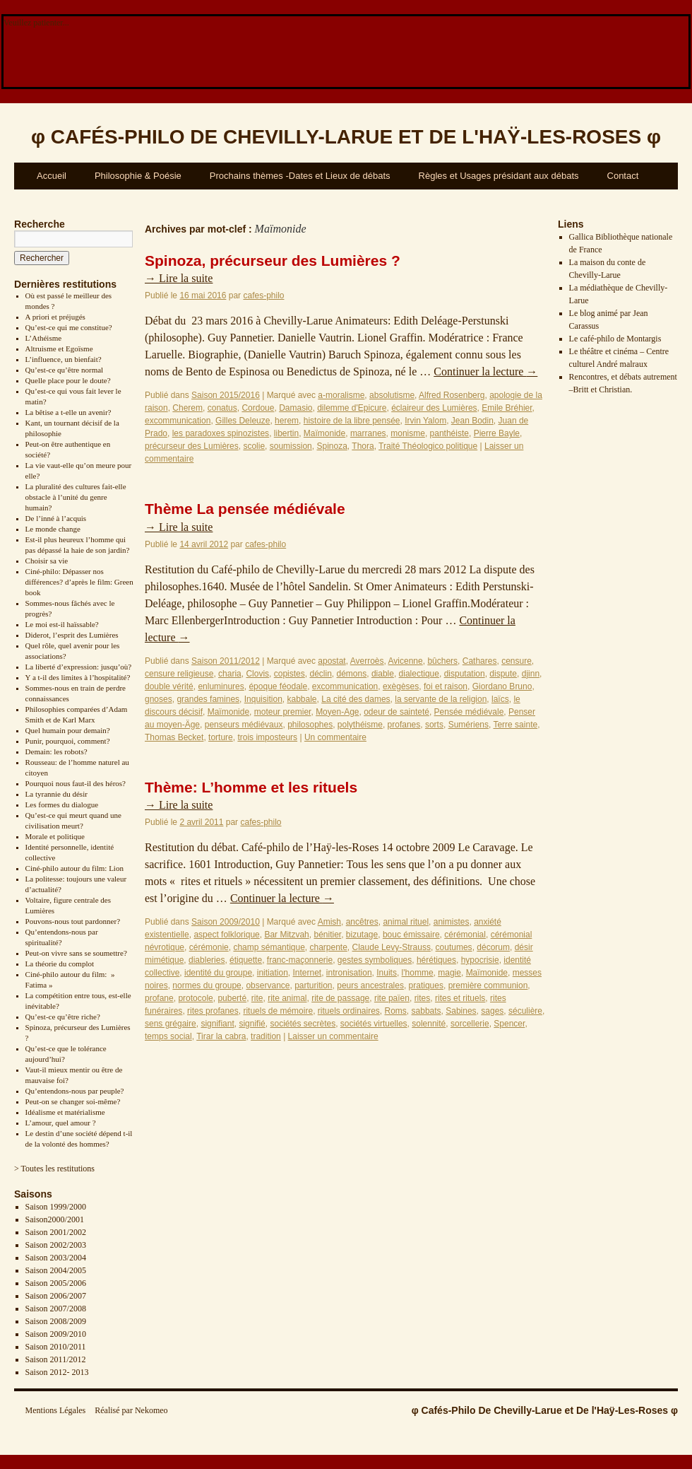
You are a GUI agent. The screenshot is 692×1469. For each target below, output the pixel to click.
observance (268, 985)
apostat (331, 661)
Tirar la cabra (221, 1036)
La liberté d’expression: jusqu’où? (78, 666)
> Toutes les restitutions (54, 1169)
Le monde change (52, 529)
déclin (320, 674)
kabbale (301, 699)
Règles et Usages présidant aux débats (499, 175)
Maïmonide (324, 433)
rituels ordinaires (349, 1011)
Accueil (51, 175)
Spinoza (331, 446)
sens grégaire (170, 1024)
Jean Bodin (472, 421)
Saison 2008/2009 (55, 1321)
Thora (363, 446)
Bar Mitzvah (286, 935)
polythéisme (360, 725)
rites (422, 998)
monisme (407, 433)
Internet (306, 973)
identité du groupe (218, 973)
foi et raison (445, 686)
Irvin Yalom (425, 421)
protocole (195, 998)
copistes (289, 674)
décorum (493, 947)
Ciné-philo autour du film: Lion (74, 868)
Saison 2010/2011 (55, 1347)
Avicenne (405, 661)
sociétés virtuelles (373, 1024)
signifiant (217, 1024)
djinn (530, 674)
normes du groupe (206, 985)
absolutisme (391, 395)
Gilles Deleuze (242, 421)
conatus (222, 408)
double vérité (169, 686)
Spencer (509, 1024)
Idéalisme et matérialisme (65, 1112)
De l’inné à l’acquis (55, 518)
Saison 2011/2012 (55, 1359)
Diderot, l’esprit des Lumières (72, 635)
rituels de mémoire (278, 1011)
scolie (254, 446)
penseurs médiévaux (244, 725)
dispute (503, 674)
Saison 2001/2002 (55, 1232)
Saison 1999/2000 (55, 1207)
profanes (404, 725)
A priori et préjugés (55, 316)
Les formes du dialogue (62, 804)
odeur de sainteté (396, 712)
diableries (207, 960)
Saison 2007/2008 (55, 1308)
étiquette (245, 960)
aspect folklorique (226, 935)
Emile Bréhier (507, 408)
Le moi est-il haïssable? (62, 624)
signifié (252, 1024)
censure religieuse (179, 674)
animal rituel (406, 922)
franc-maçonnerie (300, 960)
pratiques (426, 985)
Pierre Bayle (497, 433)
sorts (434, 725)
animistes (452, 922)
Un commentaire (335, 737)
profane (159, 998)
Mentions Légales (55, 1410)
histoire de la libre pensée (352, 421)
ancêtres (362, 922)
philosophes (310, 725)
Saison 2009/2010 (55, 1334)
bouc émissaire (411, 935)
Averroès (367, 661)
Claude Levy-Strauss (391, 947)
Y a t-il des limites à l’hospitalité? (78, 677)
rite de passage (340, 998)
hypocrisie (480, 960)
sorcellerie (470, 1024)
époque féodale (278, 686)
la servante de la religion (441, 699)
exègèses (401, 686)
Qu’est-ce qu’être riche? (62, 1016)
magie (449, 973)
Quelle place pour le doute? (68, 380)
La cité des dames (355, 699)
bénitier (327, 935)
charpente (328, 947)
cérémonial (465, 935)
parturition (313, 985)
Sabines (461, 1011)
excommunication (177, 421)
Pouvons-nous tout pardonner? (72, 921)
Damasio (295, 408)
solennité (429, 1024)
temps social (168, 1036)
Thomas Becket (174, 737)
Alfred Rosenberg (451, 395)
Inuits (386, 973)
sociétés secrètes (302, 1024)
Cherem (187, 408)
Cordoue (257, 408)
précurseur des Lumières (192, 446)
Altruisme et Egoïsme (59, 348)
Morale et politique (55, 836)
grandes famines (208, 699)
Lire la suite (179, 278)
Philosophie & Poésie (138, 175)
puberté (231, 998)
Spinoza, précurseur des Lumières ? (272, 260)
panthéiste (449, 433)
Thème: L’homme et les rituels (251, 787)
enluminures (221, 686)
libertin (286, 433)
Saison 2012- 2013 (57, 1372)
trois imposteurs (267, 737)
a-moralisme (341, 395)
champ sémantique (268, 947)
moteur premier (282, 712)
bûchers (442, 661)
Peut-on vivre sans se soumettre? (76, 953)
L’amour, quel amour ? (60, 1122)
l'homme (418, 973)
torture (220, 737)
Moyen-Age (337, 712)
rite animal (287, 998)
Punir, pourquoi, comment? (67, 741)
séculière (525, 1011)
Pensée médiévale (469, 712)
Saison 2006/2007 (55, 1296)
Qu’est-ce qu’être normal (64, 369)
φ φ (346, 137)
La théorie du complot (59, 963)
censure (516, 661)
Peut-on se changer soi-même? (73, 1101)
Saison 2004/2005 (55, 1270)
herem (287, 421)
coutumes (454, 947)
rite (257, 998)
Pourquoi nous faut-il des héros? (75, 783)
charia (229, 674)
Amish (329, 922)
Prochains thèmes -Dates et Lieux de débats (300, 175)
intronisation (349, 973)
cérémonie (209, 947)
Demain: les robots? (56, 751)
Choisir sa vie (46, 560)
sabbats (426, 1011)
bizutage (362, 935)
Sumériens (468, 725)
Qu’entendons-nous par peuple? (74, 1091)
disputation (464, 674)
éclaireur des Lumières (434, 408)
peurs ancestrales (370, 985)
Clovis (257, 674)
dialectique (419, 674)
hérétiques (436, 960)
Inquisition (263, 699)
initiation (272, 973)
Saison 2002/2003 (55, 1245)
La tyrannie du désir (56, 794)
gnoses (158, 699)
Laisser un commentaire (333, 1036)
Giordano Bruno (502, 686)
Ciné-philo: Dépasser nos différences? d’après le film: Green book (79, 582)
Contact (623, 175)
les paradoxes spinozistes (220, 433)
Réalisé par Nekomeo (131, 1410)
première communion (488, 985)
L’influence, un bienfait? (63, 359)
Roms (396, 1011)
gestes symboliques (375, 960)
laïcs (500, 699)
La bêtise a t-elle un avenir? (68, 412)
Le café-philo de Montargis (615, 339)
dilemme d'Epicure (351, 408)
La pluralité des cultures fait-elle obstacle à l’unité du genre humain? (75, 497)
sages (492, 1011)
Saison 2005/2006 (55, 1283)
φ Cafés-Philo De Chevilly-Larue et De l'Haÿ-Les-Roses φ (545, 1410)
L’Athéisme (43, 338)
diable (382, 674)
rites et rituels (460, 998)
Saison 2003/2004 (55, 1258)
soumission (291, 446)
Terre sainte (515, 725)
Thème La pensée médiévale (245, 509)
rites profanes (213, 1011)
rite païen (392, 998)
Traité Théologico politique (427, 446)
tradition (266, 1036)
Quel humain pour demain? (67, 730)
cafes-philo (263, 295)
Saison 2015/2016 (225, 395)
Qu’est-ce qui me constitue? (68, 327)
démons (352, 674)
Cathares (480, 661)
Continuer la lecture (485, 371)
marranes (368, 433)
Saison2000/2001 (54, 1219)
